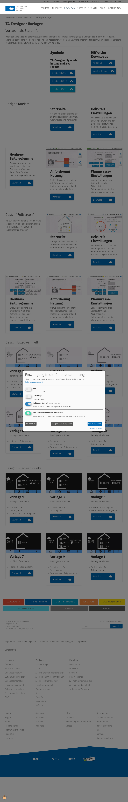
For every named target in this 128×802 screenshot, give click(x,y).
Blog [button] (104, 8)
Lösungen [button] (51, 8)
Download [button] (74, 8)
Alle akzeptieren (94, 424)
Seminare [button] (95, 8)
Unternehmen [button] (115, 8)
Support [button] (85, 8)
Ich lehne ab (31, 424)
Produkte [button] (62, 8)
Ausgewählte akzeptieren (62, 424)
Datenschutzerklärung (34, 382)
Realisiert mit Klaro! (95, 428)
